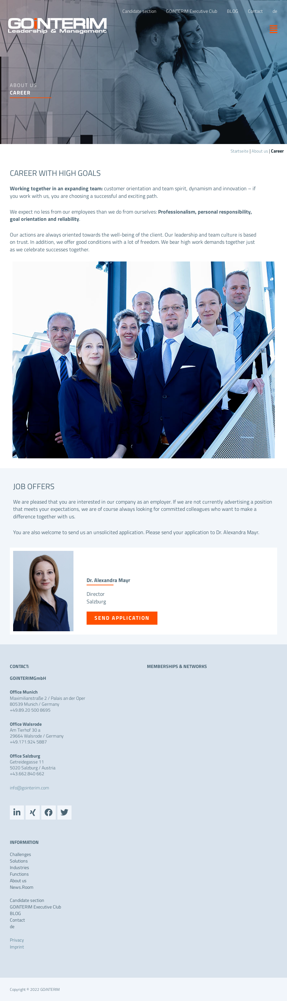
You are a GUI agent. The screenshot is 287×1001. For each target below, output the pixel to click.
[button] (271, 29)
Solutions (19, 860)
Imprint (17, 946)
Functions (19, 873)
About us (259, 151)
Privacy (17, 939)
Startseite (238, 151)
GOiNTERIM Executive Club (35, 906)
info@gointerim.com (29, 787)
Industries (19, 867)
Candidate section (27, 900)
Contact (17, 919)
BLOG (15, 913)
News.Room (21, 887)
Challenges (20, 854)
